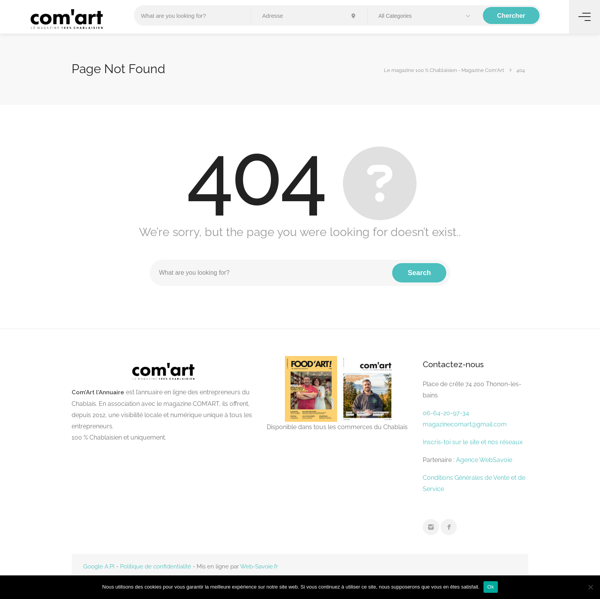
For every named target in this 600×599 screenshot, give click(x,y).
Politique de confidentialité (155, 566)
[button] (425, 16)
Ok (490, 587)
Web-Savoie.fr (259, 566)
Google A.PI (99, 566)
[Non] (590, 587)
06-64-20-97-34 (446, 413)
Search (419, 273)
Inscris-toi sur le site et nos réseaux (473, 442)
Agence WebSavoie (485, 460)
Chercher (511, 15)
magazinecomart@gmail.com (465, 424)
